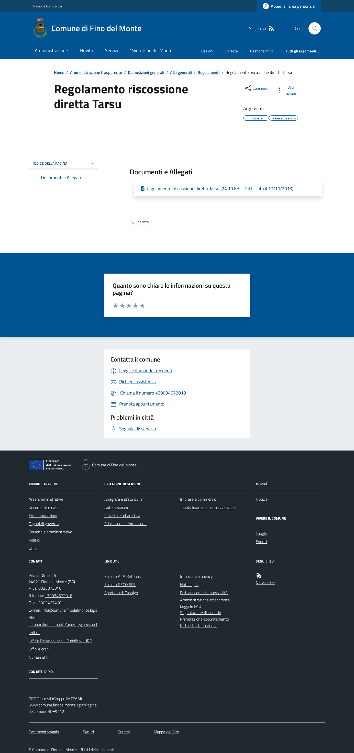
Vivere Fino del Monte (151, 50)
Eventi (261, 541)
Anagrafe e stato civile (123, 499)
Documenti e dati (43, 507)
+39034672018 (58, 595)
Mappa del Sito (166, 732)
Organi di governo (44, 524)
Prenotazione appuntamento (204, 619)
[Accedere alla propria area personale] (289, 6)
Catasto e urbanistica (122, 515)
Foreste (231, 51)
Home (59, 72)
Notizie (262, 499)
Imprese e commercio (198, 499)
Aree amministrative (46, 499)
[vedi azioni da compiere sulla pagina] (287, 90)
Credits (124, 732)
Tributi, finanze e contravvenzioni (208, 507)
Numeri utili (38, 657)
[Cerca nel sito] (312, 28)
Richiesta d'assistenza (198, 625)
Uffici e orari (39, 649)
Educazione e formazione (125, 524)
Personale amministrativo (50, 532)
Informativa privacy (196, 576)
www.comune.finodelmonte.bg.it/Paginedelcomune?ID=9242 (63, 708)
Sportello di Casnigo (121, 593)
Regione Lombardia (47, 6)
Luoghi (261, 533)
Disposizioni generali (146, 72)
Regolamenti (209, 72)
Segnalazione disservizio (200, 613)
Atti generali (181, 72)
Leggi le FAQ (190, 606)
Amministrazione (51, 50)
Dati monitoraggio (44, 732)
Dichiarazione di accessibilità (204, 593)
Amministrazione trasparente (96, 72)
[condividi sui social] (256, 88)
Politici (34, 540)
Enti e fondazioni (43, 515)
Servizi (111, 50)
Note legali (189, 584)
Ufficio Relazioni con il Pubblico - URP (60, 641)
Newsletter (265, 583)
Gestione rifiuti (261, 51)
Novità (86, 50)
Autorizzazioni (116, 507)
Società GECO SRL (120, 584)
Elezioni (207, 51)
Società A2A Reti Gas (122, 576)
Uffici (33, 548)
